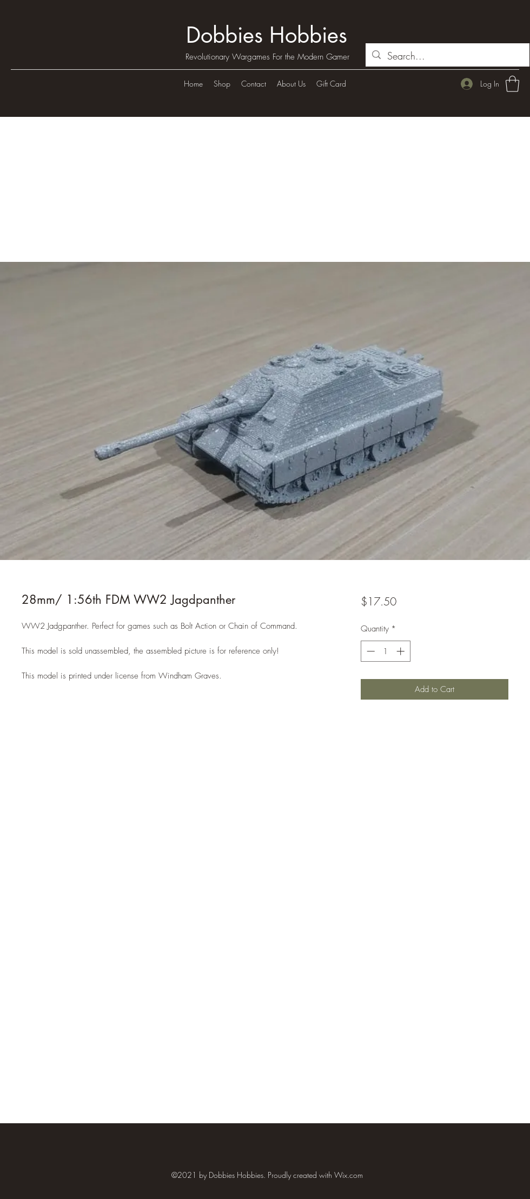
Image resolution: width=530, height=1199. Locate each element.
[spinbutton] (385, 651)
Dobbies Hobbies (266, 35)
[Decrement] (369, 651)
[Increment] (401, 651)
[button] (512, 84)
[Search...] (447, 56)
